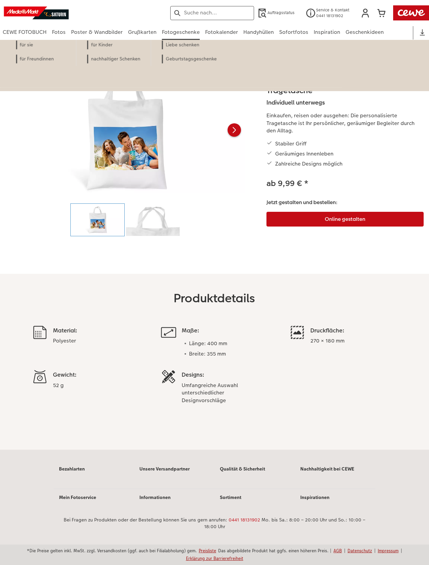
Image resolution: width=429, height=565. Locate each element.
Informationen (155, 497)
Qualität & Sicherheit (242, 468)
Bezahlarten (72, 468)
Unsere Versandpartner (164, 468)
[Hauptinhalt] (214, 254)
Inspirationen (314, 497)
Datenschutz (360, 550)
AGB (337, 550)
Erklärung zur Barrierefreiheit (214, 558)
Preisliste (207, 550)
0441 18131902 (244, 519)
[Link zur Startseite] (68, 12)
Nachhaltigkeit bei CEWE (327, 468)
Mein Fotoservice (77, 497)
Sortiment (230, 497)
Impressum (388, 550)
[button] (365, 13)
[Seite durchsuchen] (212, 12)
